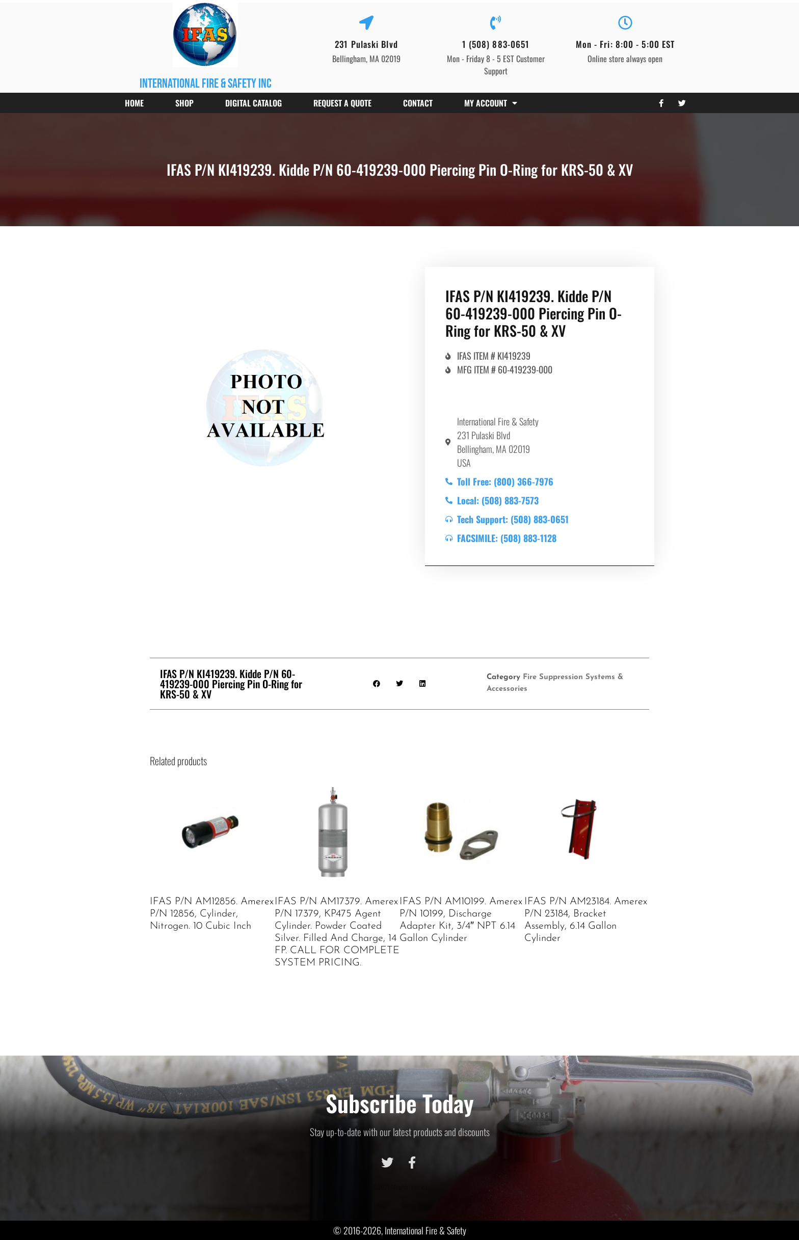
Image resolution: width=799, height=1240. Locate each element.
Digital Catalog (253, 103)
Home (134, 103)
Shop (184, 103)
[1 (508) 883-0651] (496, 23)
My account (490, 103)
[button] (376, 683)
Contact (418, 103)
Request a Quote (342, 103)
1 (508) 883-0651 (496, 44)
